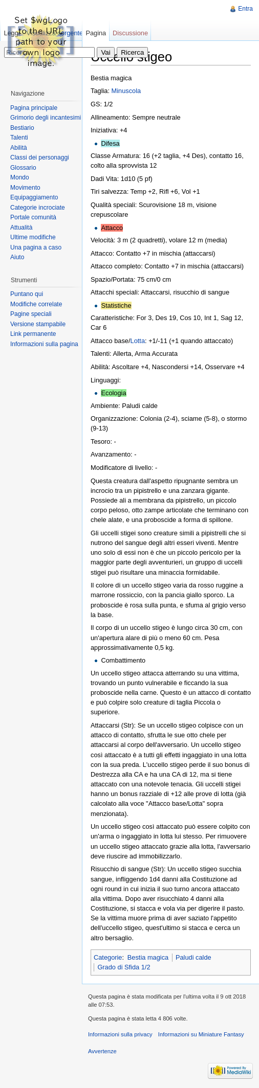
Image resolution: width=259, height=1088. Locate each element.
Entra (245, 8)
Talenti (19, 137)
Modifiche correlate (36, 304)
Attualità (21, 227)
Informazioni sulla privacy (120, 1034)
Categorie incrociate (37, 207)
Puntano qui (26, 294)
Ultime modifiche (33, 237)
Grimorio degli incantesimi (45, 117)
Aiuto (17, 257)
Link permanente (33, 333)
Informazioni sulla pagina (44, 344)
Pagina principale (33, 107)
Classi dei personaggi (39, 157)
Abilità (18, 147)
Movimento (25, 187)
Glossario (23, 167)
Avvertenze (102, 1051)
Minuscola (126, 91)
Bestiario (22, 127)
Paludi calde (193, 957)
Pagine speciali (31, 314)
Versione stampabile (38, 324)
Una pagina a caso (35, 247)
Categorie (108, 957)
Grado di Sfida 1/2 (123, 967)
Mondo (19, 177)
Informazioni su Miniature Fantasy (201, 1034)
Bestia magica (147, 957)
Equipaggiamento (34, 197)
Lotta (138, 341)
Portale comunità (33, 217)
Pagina (95, 33)
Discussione (130, 33)
